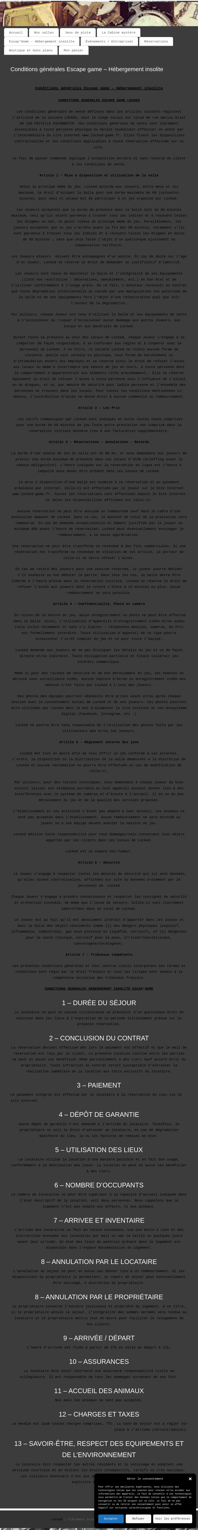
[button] (190, 1479)
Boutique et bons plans (31, 50)
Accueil (16, 32)
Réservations (156, 41)
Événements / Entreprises (109, 41)
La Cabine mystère (118, 32)
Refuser (138, 1519)
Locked (56, 1519)
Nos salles (44, 32)
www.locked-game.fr (31, 494)
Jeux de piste (78, 32)
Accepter (111, 1519)
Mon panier (74, 50)
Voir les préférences (172, 1519)
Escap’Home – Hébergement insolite (41, 41)
